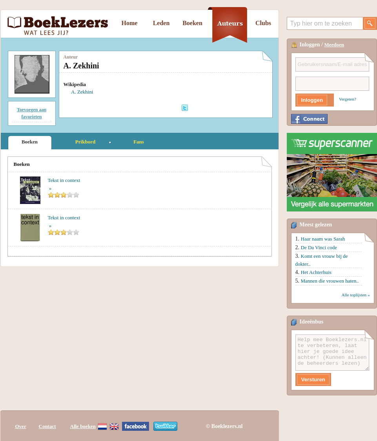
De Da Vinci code (319, 247)
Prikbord (85, 142)
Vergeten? (347, 99)
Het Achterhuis (316, 272)
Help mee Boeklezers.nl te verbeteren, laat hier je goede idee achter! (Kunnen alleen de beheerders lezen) (332, 352)
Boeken (192, 23)
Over (20, 426)
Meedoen (334, 45)
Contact (47, 426)
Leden (161, 23)
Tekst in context (64, 180)
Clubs (263, 23)
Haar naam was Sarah (323, 239)
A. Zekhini (82, 92)
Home (130, 23)
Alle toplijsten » (355, 294)
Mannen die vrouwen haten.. (330, 281)
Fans (138, 142)
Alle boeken (83, 426)
